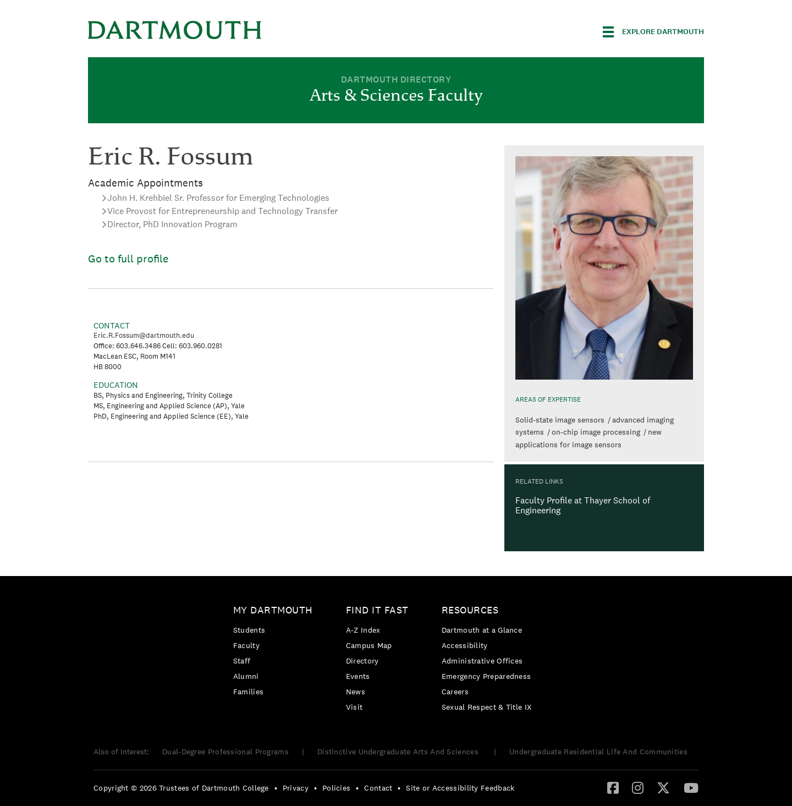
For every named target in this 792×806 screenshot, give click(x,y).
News (355, 692)
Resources (470, 610)
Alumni (246, 676)
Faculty (246, 645)
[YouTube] (691, 787)
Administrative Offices (482, 661)
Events (358, 676)
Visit (354, 707)
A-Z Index (363, 630)
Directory (362, 661)
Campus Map (369, 645)
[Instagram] (638, 787)
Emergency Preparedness (486, 676)
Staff (242, 661)
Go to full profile (128, 258)
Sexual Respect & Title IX (487, 707)
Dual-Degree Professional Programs (225, 751)
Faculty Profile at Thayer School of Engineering (582, 505)
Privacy (296, 788)
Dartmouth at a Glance (482, 630)
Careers (455, 692)
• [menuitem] (275, 788)
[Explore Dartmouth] (653, 31)
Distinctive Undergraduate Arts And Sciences (399, 751)
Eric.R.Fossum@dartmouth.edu (144, 335)
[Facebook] (613, 787)
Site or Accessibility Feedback (460, 788)
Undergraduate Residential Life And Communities (598, 751)
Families (248, 692)
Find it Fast (377, 610)
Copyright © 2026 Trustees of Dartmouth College (181, 788)
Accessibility (465, 645)
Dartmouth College (175, 30)
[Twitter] (663, 787)
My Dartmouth (273, 610)
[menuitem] (275, 653)
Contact (378, 788)
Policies (336, 788)
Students (249, 630)
